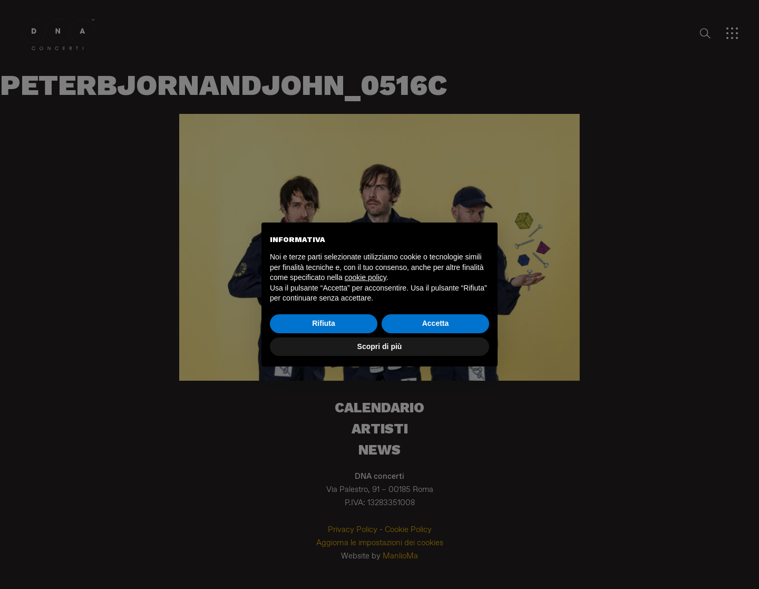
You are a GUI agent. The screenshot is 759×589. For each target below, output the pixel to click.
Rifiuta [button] (323, 323)
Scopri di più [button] (379, 346)
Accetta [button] (435, 323)
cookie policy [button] (365, 277)
